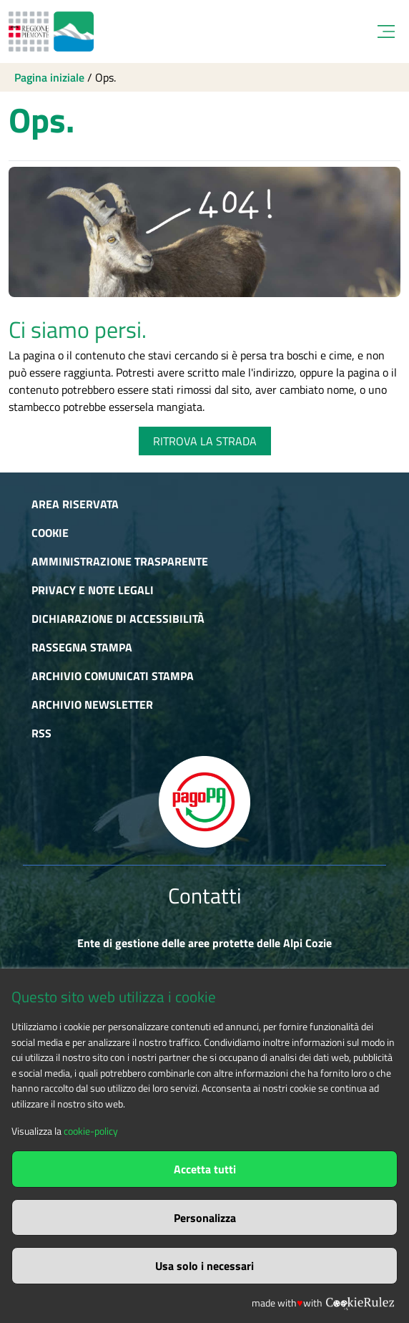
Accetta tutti (205, 1169)
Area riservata (75, 504)
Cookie (50, 532)
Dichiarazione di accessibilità (117, 618)
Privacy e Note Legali (92, 589)
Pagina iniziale (49, 77)
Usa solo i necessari (204, 1265)
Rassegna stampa (81, 647)
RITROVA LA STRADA (205, 441)
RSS (41, 733)
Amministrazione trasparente (119, 561)
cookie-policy (91, 1131)
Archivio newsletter (92, 704)
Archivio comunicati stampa (112, 675)
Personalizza (205, 1217)
